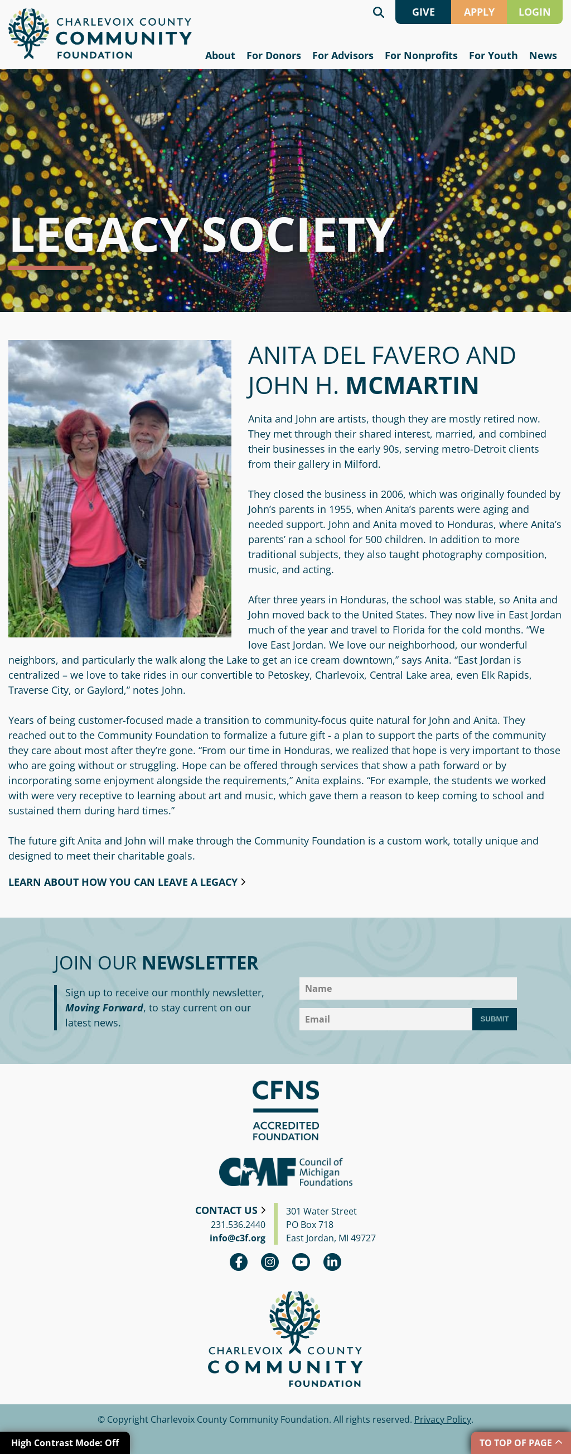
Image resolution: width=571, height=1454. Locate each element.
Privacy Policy (442, 1419)
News (543, 55)
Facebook (239, 1262)
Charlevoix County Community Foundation (100, 33)
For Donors (273, 55)
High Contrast (65, 1443)
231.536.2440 (238, 1224)
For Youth (493, 55)
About (220, 55)
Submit (494, 1019)
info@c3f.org (237, 1238)
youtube (301, 1262)
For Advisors (343, 55)
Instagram (270, 1262)
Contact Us (226, 1210)
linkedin (332, 1262)
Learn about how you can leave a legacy (123, 882)
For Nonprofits (421, 55)
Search (378, 12)
